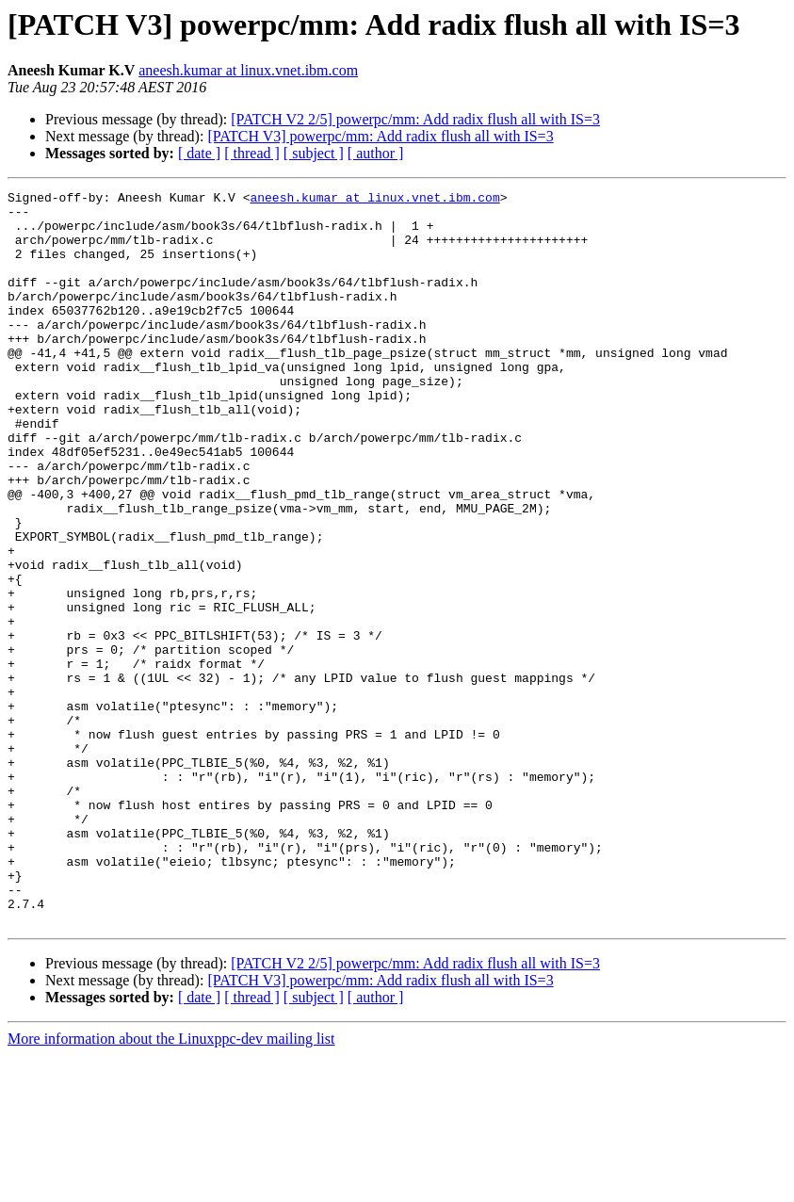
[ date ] (199, 153)
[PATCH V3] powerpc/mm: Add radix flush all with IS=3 (380, 136)
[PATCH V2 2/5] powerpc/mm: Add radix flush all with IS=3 (415, 119)
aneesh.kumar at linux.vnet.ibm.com (248, 70)
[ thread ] (252, 153)
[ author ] (376, 153)
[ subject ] (314, 153)
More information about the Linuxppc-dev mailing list (171, 1186)
